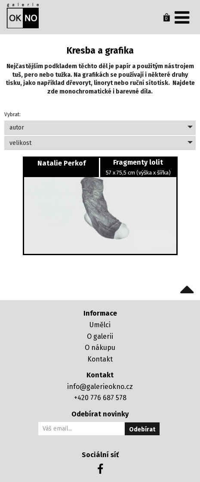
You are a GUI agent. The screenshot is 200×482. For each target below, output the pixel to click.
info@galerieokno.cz (100, 387)
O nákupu (100, 347)
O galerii (100, 336)
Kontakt (100, 359)
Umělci (100, 325)
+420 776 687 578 (100, 398)
